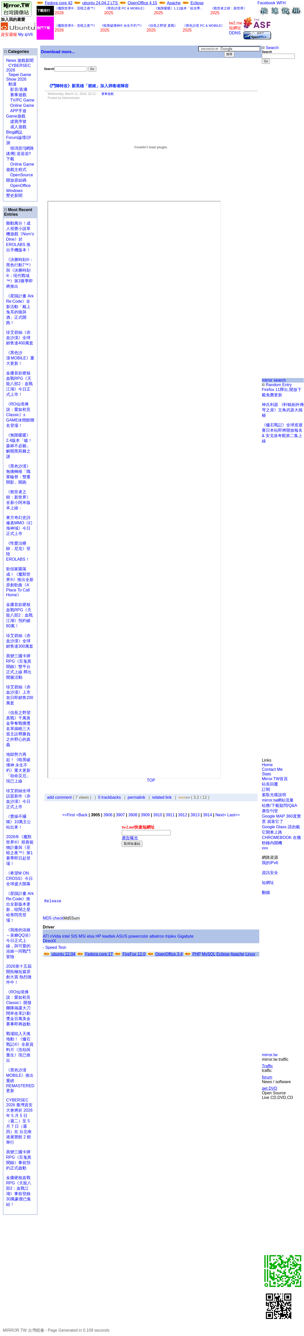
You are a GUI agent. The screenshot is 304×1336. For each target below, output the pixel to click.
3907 (120, 815)
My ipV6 (25, 34)
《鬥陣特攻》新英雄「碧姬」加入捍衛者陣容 (88, 86)
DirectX (49, 941)
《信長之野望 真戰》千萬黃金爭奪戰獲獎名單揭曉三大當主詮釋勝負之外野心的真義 (18, 728)
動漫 (12, 84)
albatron (156, 936)
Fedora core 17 (99, 954)
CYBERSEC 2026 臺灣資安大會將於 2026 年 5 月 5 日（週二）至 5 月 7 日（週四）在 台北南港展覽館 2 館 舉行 (19, 1121)
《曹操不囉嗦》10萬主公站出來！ (18, 821)
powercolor (138, 936)
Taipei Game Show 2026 (18, 76)
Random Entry (277, 385)
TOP (151, 780)
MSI (82, 936)
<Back (82, 815)
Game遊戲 (15, 116)
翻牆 (266, 892)
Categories (16, 51)
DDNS (234, 33)
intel (66, 936)
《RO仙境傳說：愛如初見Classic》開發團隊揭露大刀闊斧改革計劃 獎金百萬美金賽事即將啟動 (19, 1008)
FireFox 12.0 (134, 954)
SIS (74, 936)
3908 (133, 815)
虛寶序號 (16, 121)
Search (270, 48)
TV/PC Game (20, 100)
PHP (196, 954)
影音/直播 (16, 89)
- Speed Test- (55, 947)
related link (162, 797)
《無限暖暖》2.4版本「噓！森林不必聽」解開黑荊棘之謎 (19, 446)
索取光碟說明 (274, 795)
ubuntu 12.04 (63, 954)
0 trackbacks (109, 797)
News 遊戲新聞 (20, 60)
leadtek (108, 936)
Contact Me (272, 769)
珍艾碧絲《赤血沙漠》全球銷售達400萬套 (19, 337)
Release (52, 901)
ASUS (121, 936)
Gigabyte (185, 936)
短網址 (268, 882)
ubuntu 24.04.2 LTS (100, 3)
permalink (136, 797)
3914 (207, 815)
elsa (90, 936)
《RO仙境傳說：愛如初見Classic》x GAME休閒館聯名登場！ (20, 415)
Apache (173, 3)
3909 (145, 815)
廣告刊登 (270, 811)
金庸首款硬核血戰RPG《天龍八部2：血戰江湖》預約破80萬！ (19, 615)
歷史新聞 (14, 195)
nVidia (55, 936)
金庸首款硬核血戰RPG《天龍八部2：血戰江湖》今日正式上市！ (19, 384)
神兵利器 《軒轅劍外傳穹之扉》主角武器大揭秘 (282, 409)
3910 (157, 815)
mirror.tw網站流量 (278, 800)
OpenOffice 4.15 (142, 3)
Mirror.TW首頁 (275, 779)
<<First (69, 815)
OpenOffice (18, 185)
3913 (195, 815)
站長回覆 (270, 784)
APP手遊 (16, 111)
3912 (182, 815)
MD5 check (53, 918)
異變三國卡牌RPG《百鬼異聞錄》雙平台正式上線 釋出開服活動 (19, 666)
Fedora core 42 (58, 3)
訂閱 (266, 789)
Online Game (20, 105)
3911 (170, 815)
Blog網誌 (14, 132)
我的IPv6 (270, 863)
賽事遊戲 (16, 95)
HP (98, 936)
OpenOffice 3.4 (169, 954)
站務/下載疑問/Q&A (279, 805)
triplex (170, 936)
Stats (266, 774)
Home (267, 765)
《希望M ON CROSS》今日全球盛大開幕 (19, 878)
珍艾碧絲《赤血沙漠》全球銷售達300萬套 (19, 640)
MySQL (208, 954)
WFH (281, 3)
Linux (250, 954)
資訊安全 (270, 872)
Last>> (233, 815)
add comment (60, 797)
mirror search (274, 380)
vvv (265, 848)
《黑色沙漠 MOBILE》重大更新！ (20, 358)
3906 (108, 815)
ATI (46, 936)
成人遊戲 (16, 127)
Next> (221, 815)
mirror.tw (269, 1055)
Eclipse (197, 3)
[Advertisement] (278, 149)
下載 (10, 159)
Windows (14, 190)
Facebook (266, 3)
